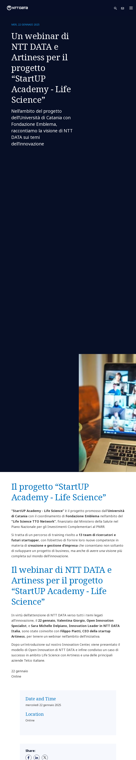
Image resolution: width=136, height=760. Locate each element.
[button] (117, 8)
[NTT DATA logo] (14, 8)
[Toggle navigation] (132, 8)
